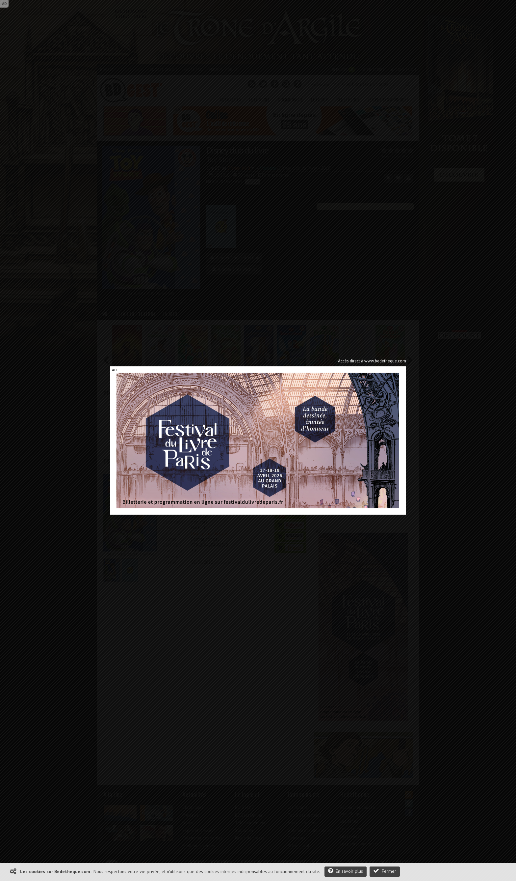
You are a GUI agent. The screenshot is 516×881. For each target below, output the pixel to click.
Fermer (384, 871)
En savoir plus (345, 871)
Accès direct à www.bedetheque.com (372, 361)
